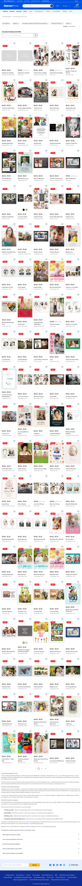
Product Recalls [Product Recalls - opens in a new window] (8, 877)
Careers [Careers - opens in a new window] (28, 875)
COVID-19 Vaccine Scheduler (67, 875)
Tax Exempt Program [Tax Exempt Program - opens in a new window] (26, 877)
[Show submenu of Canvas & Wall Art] (60, 11)
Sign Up (34, 865)
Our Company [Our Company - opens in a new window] (36, 875)
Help (57, 6)
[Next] (45, 769)
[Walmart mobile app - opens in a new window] (73, 865)
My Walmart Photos (35, 1)
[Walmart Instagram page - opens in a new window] (64, 865)
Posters (48, 11)
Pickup (25, 11)
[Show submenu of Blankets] (67, 11)
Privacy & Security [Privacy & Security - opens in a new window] (60, 877)
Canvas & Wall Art (56, 11)
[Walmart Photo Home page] (11, 6)
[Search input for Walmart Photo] (36, 5)
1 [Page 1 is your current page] (38, 768)
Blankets (65, 11)
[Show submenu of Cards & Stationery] (44, 11)
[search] (36, 35)
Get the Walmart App (39, 877)
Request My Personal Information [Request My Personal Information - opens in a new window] (60, 879)
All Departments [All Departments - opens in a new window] (9, 875)
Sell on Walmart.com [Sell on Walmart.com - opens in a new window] (47, 875)
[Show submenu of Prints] (32, 11)
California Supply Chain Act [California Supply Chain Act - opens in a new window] (20, 879)
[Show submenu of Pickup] (27, 11)
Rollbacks (5, 11)
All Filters (6, 23)
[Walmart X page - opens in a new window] (54, 865)
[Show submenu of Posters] (50, 11)
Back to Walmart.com (8, 1)
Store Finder (20, 1)
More (71, 11)
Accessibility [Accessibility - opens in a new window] (17, 877)
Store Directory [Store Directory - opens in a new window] (20, 875)
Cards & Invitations (7, 16)
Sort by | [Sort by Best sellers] (65, 26)
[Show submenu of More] (72, 11)
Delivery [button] (16, 23)
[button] (9, 43)
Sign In (76, 1)
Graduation (19, 11)
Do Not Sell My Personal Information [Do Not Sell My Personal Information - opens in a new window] (39, 879)
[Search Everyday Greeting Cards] (18, 35)
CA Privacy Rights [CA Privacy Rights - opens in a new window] (72, 877)
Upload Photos (45, 1)
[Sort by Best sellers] (74, 26)
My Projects (27, 1)
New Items (12, 11)
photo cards (29, 822)
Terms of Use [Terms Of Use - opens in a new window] (50, 877)
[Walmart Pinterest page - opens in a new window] (57, 865)
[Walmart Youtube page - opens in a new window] (61, 865)
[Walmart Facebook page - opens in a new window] (50, 865)
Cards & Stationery (39, 11)
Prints (30, 11)
